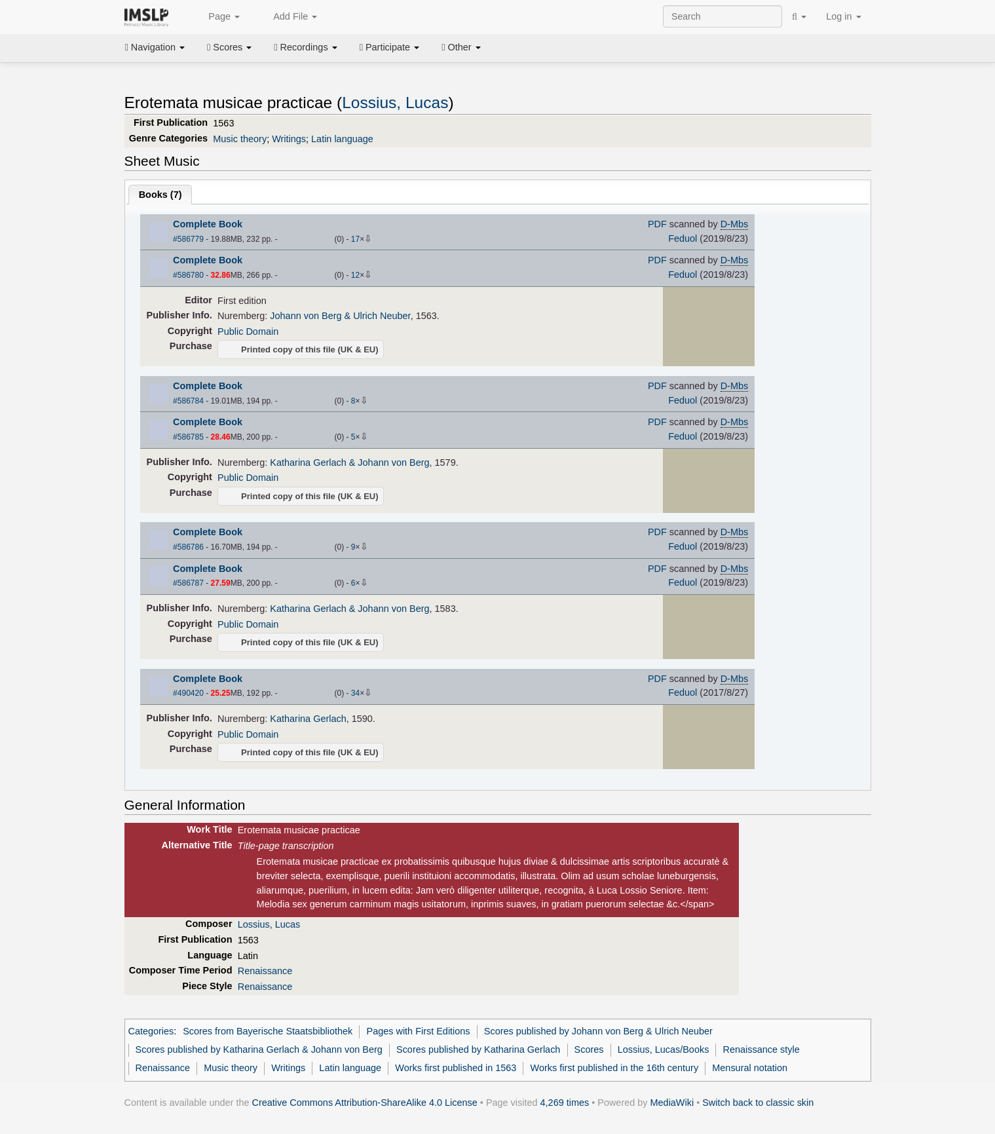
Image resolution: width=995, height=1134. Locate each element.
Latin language (342, 139)
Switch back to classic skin (758, 1102)
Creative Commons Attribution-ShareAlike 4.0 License (365, 1102)
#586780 (188, 275)
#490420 (188, 693)
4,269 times (565, 1102)
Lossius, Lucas (395, 102)
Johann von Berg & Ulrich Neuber (340, 316)
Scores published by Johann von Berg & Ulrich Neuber (598, 1031)
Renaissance (265, 971)
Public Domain (247, 331)
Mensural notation (749, 1068)
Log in (843, 16)
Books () (160, 194)
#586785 (188, 437)
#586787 (188, 583)
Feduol (682, 238)
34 (355, 693)
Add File (288, 17)
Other (460, 47)
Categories (151, 1031)
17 (355, 239)
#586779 (188, 239)
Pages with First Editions (418, 1031)
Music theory (240, 139)
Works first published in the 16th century (615, 1068)
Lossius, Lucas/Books (663, 1049)
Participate (390, 47)
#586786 (188, 547)
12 (355, 275)
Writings (289, 139)
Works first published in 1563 (455, 1068)
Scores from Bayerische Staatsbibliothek (267, 1031)
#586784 (188, 401)
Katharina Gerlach (308, 718)
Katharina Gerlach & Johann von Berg (349, 462)
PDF (657, 224)
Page (217, 17)
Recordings (305, 47)
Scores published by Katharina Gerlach (478, 1049)
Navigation (155, 47)
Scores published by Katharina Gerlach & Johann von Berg (259, 1049)
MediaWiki (672, 1102)
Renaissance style (761, 1049)
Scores (229, 47)
